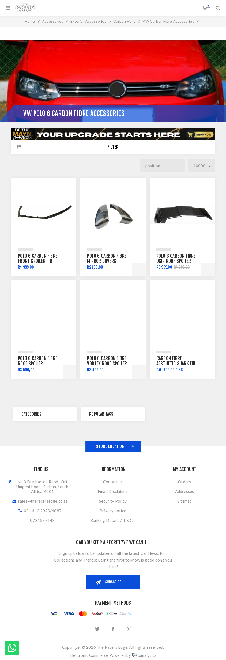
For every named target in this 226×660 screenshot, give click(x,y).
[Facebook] (113, 629)
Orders (184, 481)
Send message (12, 648)
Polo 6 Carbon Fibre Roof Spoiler (37, 361)
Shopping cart (208, 6)
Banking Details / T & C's (112, 520)
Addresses (184, 491)
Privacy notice (113, 510)
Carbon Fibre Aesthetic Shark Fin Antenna (175, 363)
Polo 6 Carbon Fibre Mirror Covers (106, 258)
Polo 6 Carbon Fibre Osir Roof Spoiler (176, 258)
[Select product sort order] (162, 165)
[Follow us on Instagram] (129, 629)
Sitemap (184, 501)
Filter (113, 147)
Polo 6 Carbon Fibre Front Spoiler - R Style (37, 261)
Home (30, 21)
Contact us (113, 481)
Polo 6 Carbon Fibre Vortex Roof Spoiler (107, 361)
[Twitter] (97, 629)
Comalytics (144, 655)
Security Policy (113, 501)
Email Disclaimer (113, 491)
